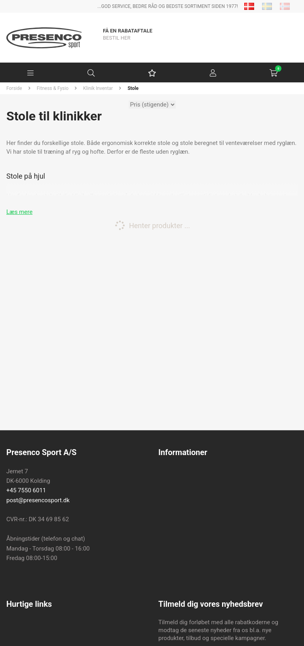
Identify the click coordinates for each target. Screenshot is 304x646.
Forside (14, 88)
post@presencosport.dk (38, 500)
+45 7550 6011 (26, 490)
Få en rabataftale (127, 31)
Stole (133, 88)
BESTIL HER (116, 38)
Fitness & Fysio (52, 88)
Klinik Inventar (98, 88)
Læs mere (19, 211)
